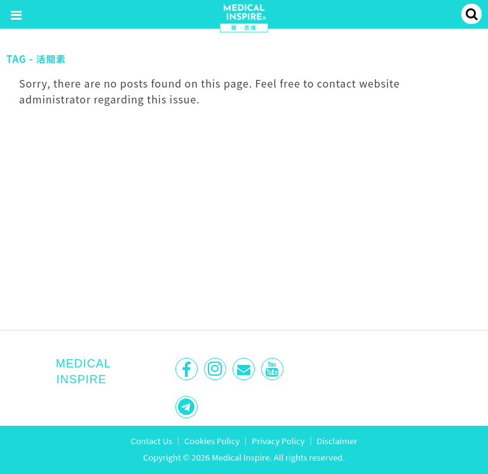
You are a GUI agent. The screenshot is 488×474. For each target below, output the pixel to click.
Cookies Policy (212, 441)
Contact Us (152, 441)
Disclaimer (336, 441)
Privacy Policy (278, 441)
